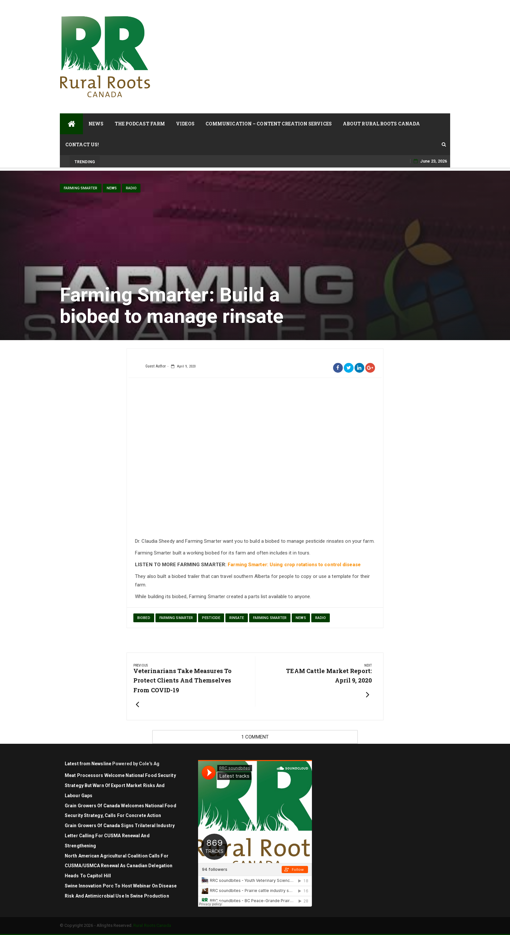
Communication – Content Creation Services (269, 124)
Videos (185, 124)
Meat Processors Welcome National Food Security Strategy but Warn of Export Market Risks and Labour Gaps (120, 785)
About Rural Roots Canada (381, 124)
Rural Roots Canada (152, 925)
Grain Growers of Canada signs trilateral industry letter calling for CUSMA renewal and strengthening (120, 835)
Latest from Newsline (88, 763)
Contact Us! (82, 144)
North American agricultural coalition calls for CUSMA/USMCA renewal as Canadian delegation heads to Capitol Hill (118, 866)
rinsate (236, 618)
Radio (131, 188)
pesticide (211, 618)
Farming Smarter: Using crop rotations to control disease (294, 565)
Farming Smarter (81, 188)
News (95, 124)
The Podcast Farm (140, 124)
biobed (143, 618)
